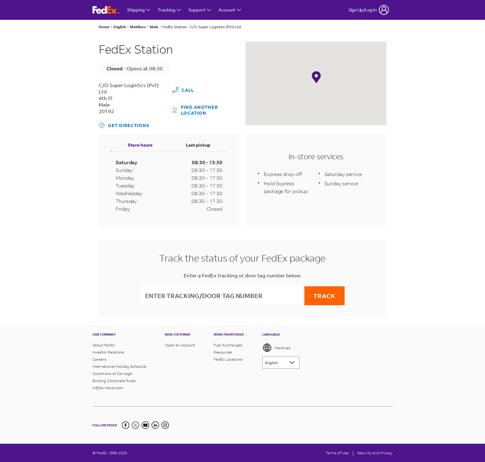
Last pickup (198, 145)
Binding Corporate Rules (114, 380)
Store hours (140, 145)
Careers (99, 359)
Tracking (169, 10)
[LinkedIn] (155, 425)
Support (199, 10)
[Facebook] (125, 425)
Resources (223, 352)
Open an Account (180, 345)
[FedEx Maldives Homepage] (106, 10)
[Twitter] (135, 425)
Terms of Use (337, 453)
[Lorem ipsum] (280, 362)
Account (229, 10)
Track (324, 296)
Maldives (276, 348)
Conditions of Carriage (112, 373)
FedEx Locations (228, 359)
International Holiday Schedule (119, 366)
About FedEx (103, 345)
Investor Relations (108, 352)
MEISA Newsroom (107, 387)
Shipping (138, 10)
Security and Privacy (375, 453)
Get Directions (124, 125)
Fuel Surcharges (228, 345)
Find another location (195, 110)
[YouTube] (145, 425)
